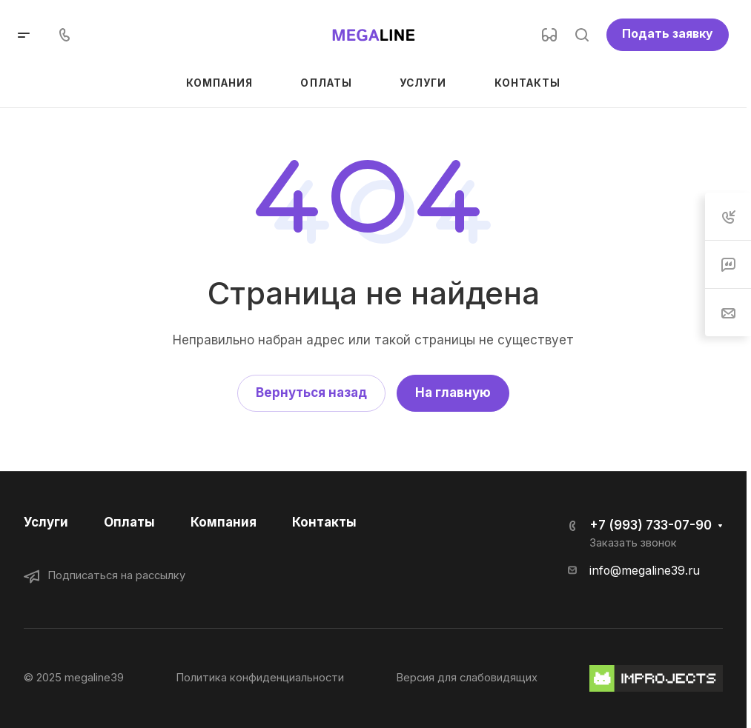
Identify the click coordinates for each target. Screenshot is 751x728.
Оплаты (129, 522)
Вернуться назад (311, 392)
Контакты (324, 522)
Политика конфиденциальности (260, 677)
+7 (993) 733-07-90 (650, 525)
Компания (224, 522)
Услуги (46, 522)
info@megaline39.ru (644, 571)
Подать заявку (667, 34)
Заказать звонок (633, 543)
